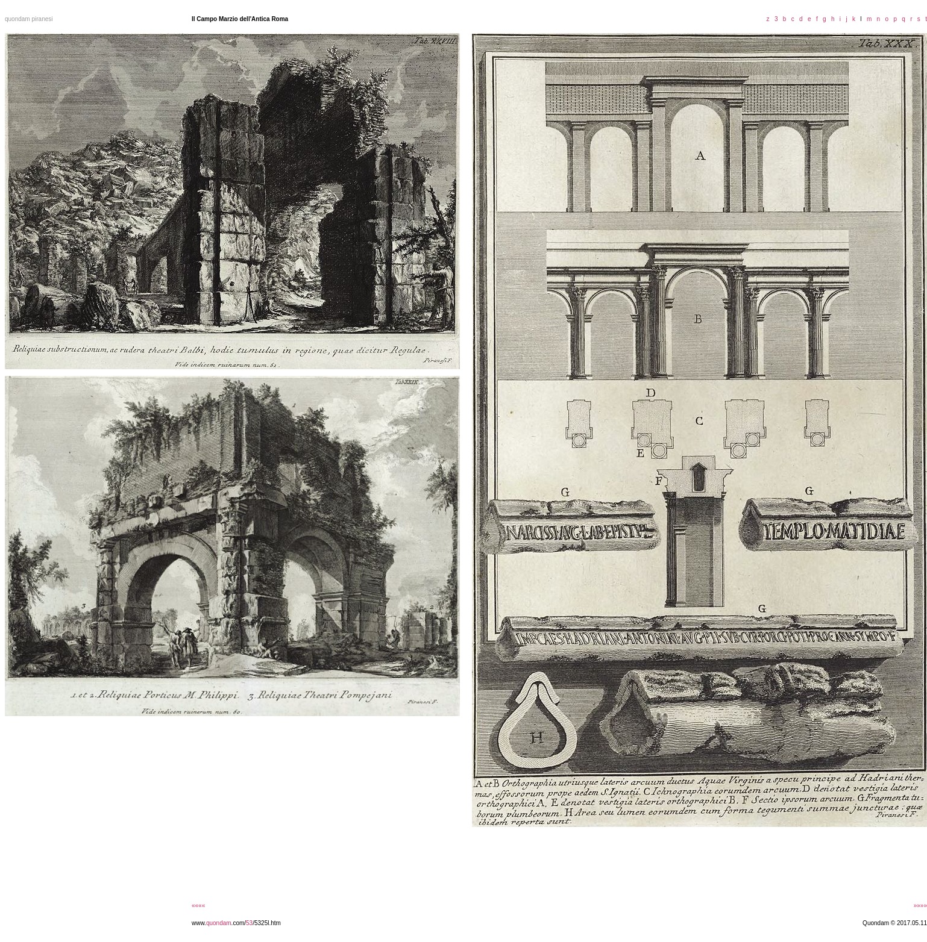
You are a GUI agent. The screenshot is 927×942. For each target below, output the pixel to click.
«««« (198, 905)
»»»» (920, 905)
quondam (218, 923)
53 (249, 923)
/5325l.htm (267, 923)
